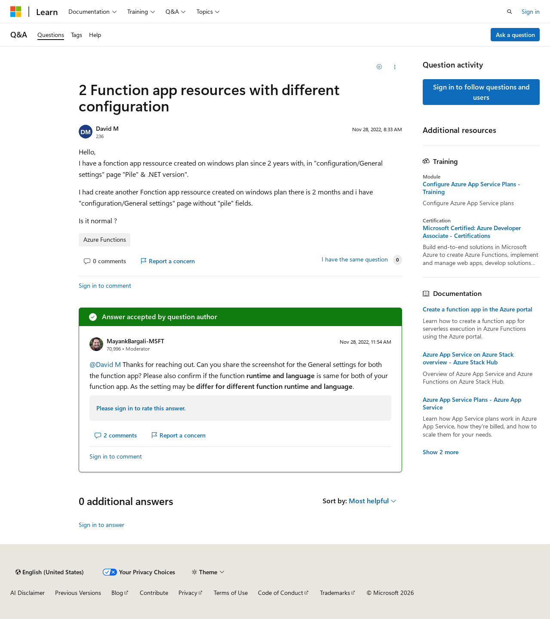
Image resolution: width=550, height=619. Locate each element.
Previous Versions (78, 592)
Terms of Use (231, 592)
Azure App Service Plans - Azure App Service (472, 403)
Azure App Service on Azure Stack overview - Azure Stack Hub (468, 358)
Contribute (154, 592)
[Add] (379, 67)
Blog (117, 592)
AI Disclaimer (27, 592)
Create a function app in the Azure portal (477, 309)
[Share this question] (394, 67)
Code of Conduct (280, 592)
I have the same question (355, 259)
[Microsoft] (16, 11)
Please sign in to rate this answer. (140, 408)
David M (107, 128)
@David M (106, 364)
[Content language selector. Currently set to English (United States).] (49, 572)
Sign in (531, 11)
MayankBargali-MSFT (135, 341)
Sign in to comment (105, 285)
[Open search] (509, 11)
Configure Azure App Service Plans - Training (471, 188)
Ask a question (515, 35)
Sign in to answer (101, 524)
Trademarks (335, 592)
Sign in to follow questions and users (481, 92)
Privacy (187, 592)
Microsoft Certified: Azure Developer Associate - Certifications (472, 232)
